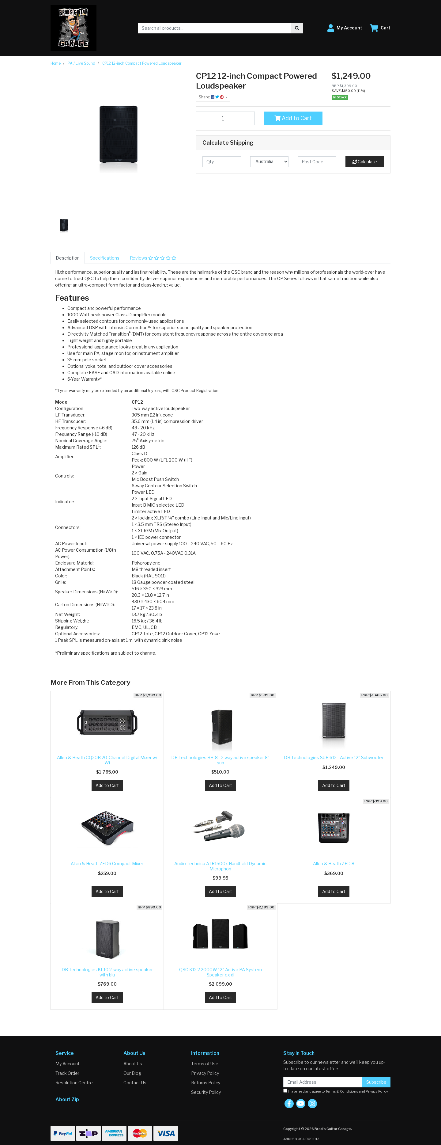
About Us (132, 1063)
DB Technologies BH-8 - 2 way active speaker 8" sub (220, 760)
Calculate (364, 161)
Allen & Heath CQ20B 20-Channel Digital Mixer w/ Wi (107, 760)
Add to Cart (293, 118)
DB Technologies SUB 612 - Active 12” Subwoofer (333, 757)
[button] (344, 28)
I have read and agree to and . (336, 1091)
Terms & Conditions (342, 1091)
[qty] (221, 161)
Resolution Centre (74, 1082)
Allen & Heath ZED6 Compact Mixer (107, 863)
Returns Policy (205, 1082)
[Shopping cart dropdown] (380, 28)
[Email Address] (323, 1082)
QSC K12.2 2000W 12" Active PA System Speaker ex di (220, 972)
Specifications (104, 258)
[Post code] (317, 161)
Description (68, 258)
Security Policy (206, 1092)
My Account (67, 1063)
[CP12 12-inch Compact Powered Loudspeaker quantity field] (225, 118)
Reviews (153, 258)
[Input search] (214, 28)
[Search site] (297, 28)
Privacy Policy (205, 1073)
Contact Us (134, 1082)
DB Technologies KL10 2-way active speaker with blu (107, 972)
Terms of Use (204, 1063)
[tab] (68, 258)
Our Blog (132, 1073)
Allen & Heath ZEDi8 (333, 863)
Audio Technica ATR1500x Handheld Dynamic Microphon (220, 866)
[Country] (269, 161)
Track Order (67, 1073)
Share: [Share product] (211, 97)
